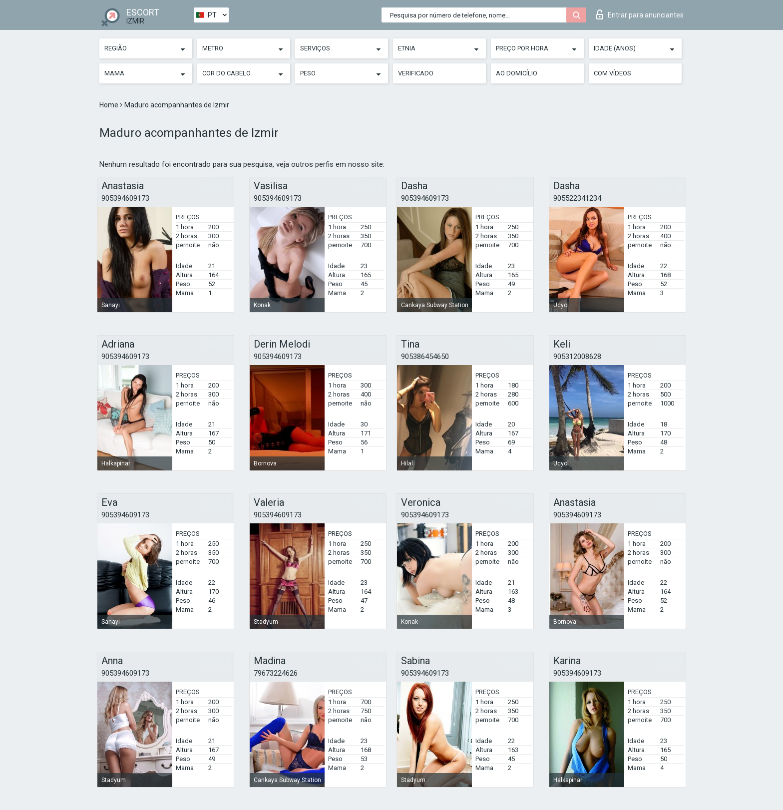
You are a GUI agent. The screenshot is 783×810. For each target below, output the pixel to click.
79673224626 (276, 673)
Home (109, 105)
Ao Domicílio (516, 73)
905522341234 (577, 198)
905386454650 (425, 356)
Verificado (415, 73)
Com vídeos (612, 73)
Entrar (640, 14)
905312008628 (577, 356)
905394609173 (125, 198)
